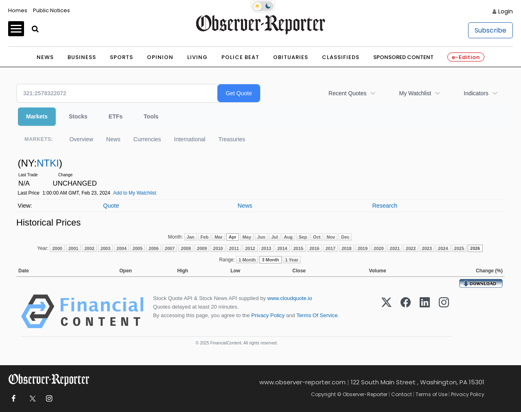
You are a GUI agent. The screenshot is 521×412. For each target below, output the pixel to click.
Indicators (476, 93)
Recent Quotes (347, 93)
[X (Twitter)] (386, 311)
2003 (105, 248)
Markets (37, 116)
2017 (330, 248)
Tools (151, 116)
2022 (411, 248)
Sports (121, 57)
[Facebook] (405, 311)
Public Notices (51, 10)
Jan (191, 236)
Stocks (78, 116)
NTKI (48, 163)
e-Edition (466, 57)
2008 (185, 248)
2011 (234, 248)
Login (505, 11)
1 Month (247, 259)
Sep (303, 236)
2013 (266, 248)
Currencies (147, 139)
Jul (274, 236)
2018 (346, 248)
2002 (89, 248)
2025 (459, 248)
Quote (111, 205)
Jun (261, 236)
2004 (121, 248)
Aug (288, 236)
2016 (314, 248)
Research (384, 205)
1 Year (291, 259)
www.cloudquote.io (289, 298)
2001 (73, 248)
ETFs (116, 116)
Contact (401, 394)
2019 (363, 248)
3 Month (270, 259)
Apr (232, 236)
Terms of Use (431, 394)
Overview (81, 139)
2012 (250, 248)
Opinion (160, 57)
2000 (57, 248)
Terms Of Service (316, 315)
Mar (219, 236)
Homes (17, 10)
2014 (282, 248)
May (247, 236)
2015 (298, 248)
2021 (395, 248)
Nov (330, 236)
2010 (218, 248)
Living (197, 57)
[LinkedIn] (424, 311)
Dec (345, 236)
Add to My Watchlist (134, 193)
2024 (443, 248)
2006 (153, 248)
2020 (378, 248)
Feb (205, 236)
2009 (202, 248)
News (45, 57)
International (190, 139)
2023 (427, 248)
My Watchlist (415, 93)
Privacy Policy (268, 315)
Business (82, 57)
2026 (475, 248)
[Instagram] (444, 311)
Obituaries (290, 57)
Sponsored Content (403, 57)
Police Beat (240, 57)
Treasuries (232, 139)
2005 (137, 248)
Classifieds (340, 57)
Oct (316, 236)
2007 (170, 248)
